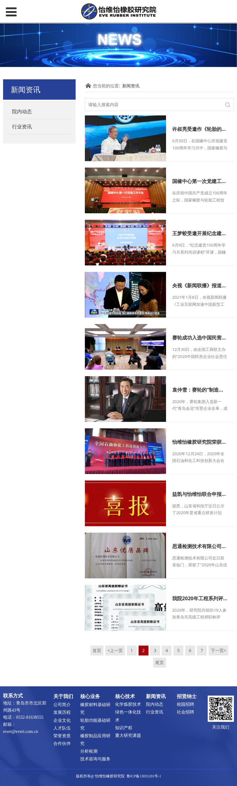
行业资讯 (22, 126)
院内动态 (22, 111)
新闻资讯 (130, 86)
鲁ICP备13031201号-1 (144, 776)
